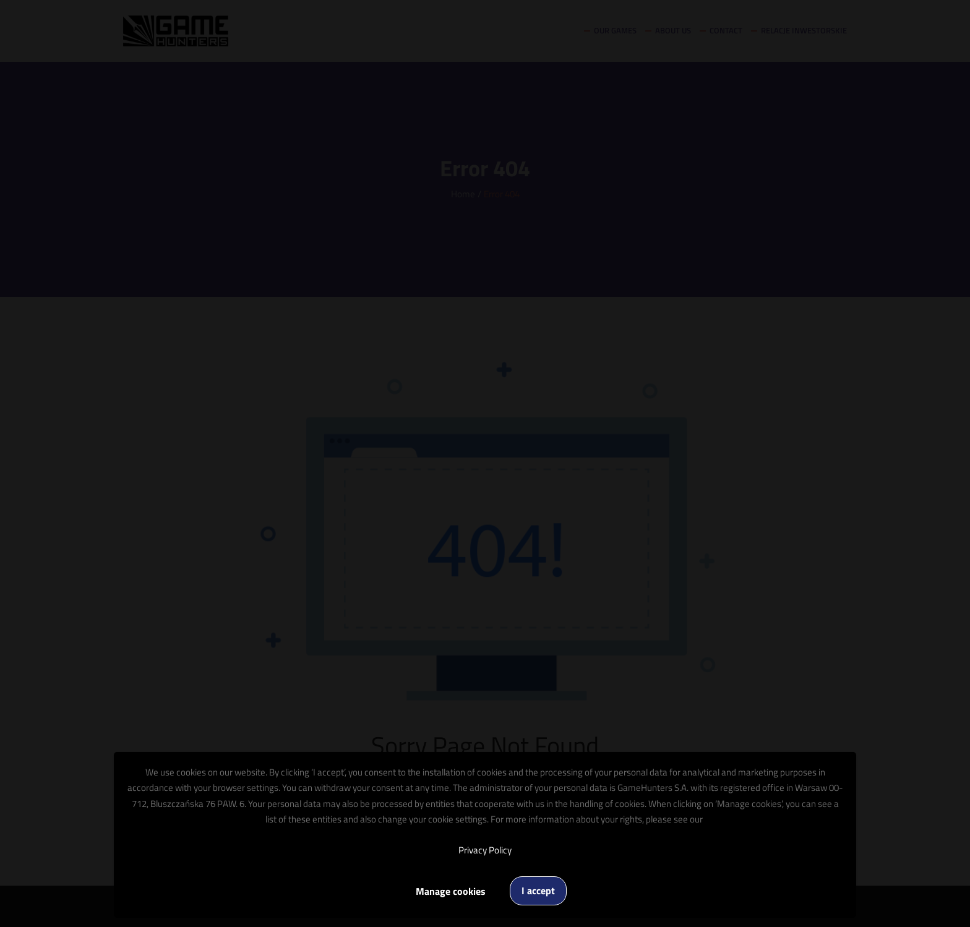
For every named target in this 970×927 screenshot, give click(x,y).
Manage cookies (451, 891)
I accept (538, 890)
